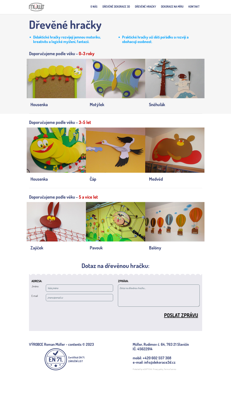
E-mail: (35, 295)
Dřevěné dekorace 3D (116, 6)
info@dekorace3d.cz (160, 362)
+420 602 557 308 (157, 357)
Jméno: (35, 286)
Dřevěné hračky (145, 6)
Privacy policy (158, 369)
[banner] (36, 7)
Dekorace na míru (172, 6)
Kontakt (194, 6)
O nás (95, 6)
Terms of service (170, 369)
